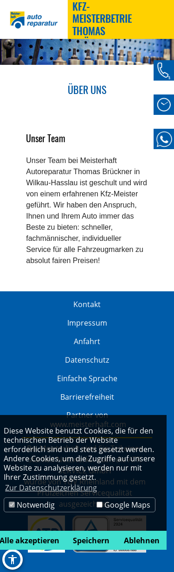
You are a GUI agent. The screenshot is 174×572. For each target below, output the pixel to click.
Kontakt (87, 304)
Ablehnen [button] (142, 540)
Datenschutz (87, 360)
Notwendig (32, 505)
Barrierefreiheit (87, 397)
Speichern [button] (91, 540)
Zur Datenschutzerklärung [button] (51, 488)
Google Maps (123, 505)
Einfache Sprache (87, 378)
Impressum (87, 322)
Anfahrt (87, 341)
